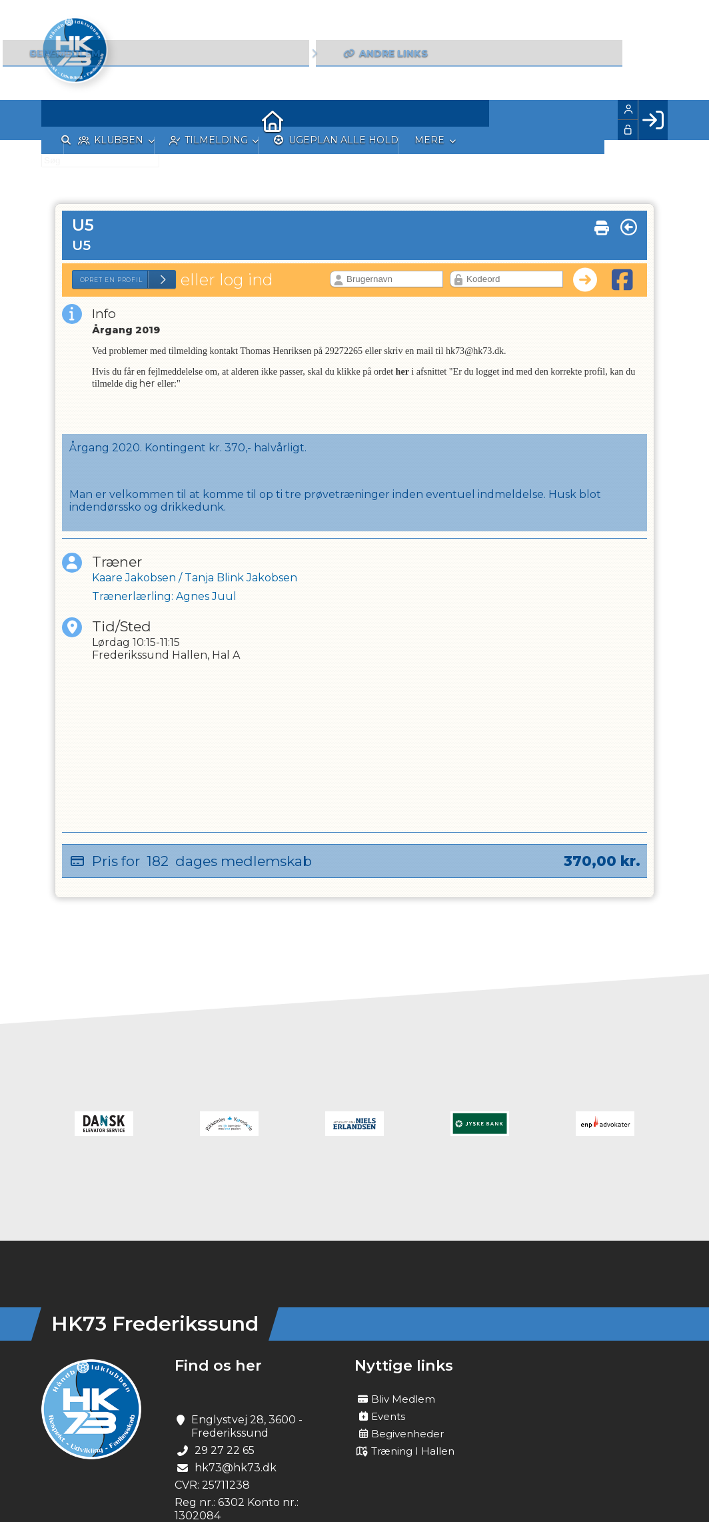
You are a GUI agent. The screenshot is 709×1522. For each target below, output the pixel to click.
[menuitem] (61, 120)
